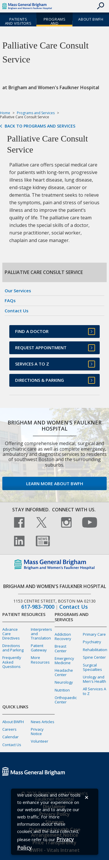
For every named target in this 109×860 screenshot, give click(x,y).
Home (5, 112)
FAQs (10, 300)
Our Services (18, 290)
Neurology (64, 682)
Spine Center (94, 657)
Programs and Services (55, 24)
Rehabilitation (95, 649)
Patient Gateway (39, 648)
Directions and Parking (13, 648)
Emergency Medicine (64, 660)
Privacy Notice (37, 731)
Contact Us (16, 310)
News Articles (42, 721)
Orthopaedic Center (66, 700)
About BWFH (90, 19)
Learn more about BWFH (54, 483)
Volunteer (39, 741)
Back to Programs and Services (40, 126)
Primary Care (94, 634)
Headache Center (64, 672)
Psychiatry (92, 641)
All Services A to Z (94, 691)
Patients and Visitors (18, 21)
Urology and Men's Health (94, 679)
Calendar (10, 736)
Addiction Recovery (63, 636)
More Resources (40, 659)
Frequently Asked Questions (11, 662)
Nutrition (62, 690)
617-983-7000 (37, 607)
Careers (9, 729)
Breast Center (61, 648)
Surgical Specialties (92, 667)
